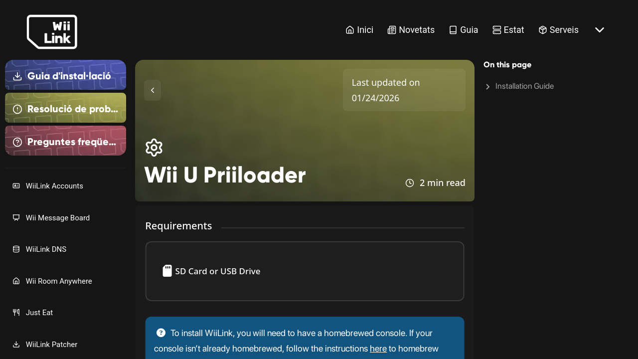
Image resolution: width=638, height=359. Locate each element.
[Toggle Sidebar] (152, 90)
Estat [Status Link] (508, 29)
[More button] (599, 29)
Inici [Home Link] (359, 29)
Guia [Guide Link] (463, 29)
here (378, 348)
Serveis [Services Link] (558, 29)
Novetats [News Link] (411, 29)
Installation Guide (524, 86)
